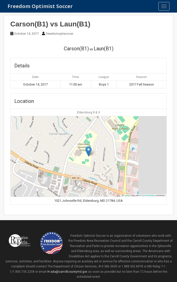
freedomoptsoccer (59, 33)
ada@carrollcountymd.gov (68, 271)
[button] (88, 151)
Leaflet (126, 195)
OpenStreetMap (148, 195)
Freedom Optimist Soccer (40, 6)
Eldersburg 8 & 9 (88, 112)
